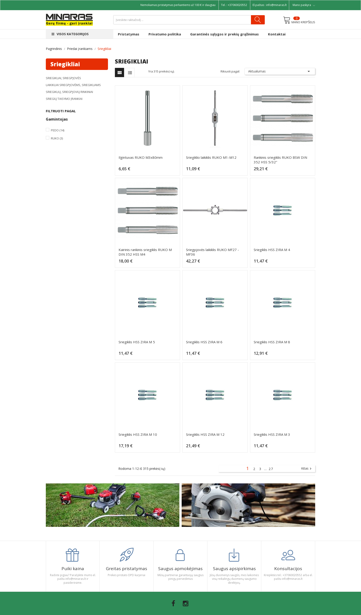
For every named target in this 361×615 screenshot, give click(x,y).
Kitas (307, 469)
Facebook (173, 603)
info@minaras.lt (276, 5)
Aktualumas (280, 71)
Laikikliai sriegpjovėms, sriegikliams (73, 85)
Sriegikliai (65, 64)
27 (271, 469)
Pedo (57, 130)
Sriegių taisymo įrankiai (64, 99)
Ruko (57, 138)
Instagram (185, 603)
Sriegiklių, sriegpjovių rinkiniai (69, 92)
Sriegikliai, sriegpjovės (63, 78)
